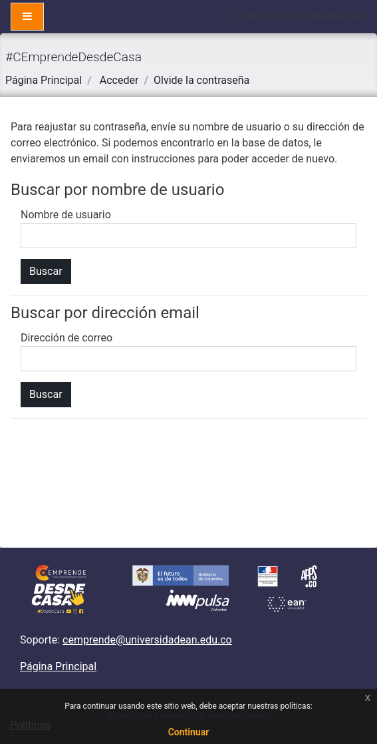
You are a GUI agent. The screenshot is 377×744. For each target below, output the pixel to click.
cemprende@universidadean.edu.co (147, 640)
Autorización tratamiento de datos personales (188, 715)
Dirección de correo (66, 337)
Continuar (188, 732)
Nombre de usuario (66, 214)
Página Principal (43, 80)
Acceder (119, 80)
